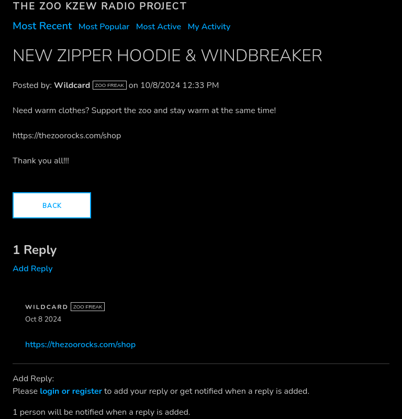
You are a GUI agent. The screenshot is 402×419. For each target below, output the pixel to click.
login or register (71, 391)
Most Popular (104, 26)
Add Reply (33, 268)
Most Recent (42, 26)
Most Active (158, 26)
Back (51, 206)
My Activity (208, 26)
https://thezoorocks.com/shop (80, 344)
